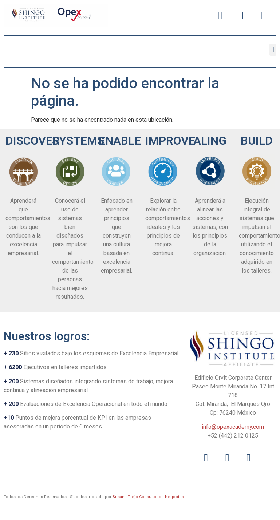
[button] (272, 50)
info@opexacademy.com (233, 426)
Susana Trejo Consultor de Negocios (148, 497)
